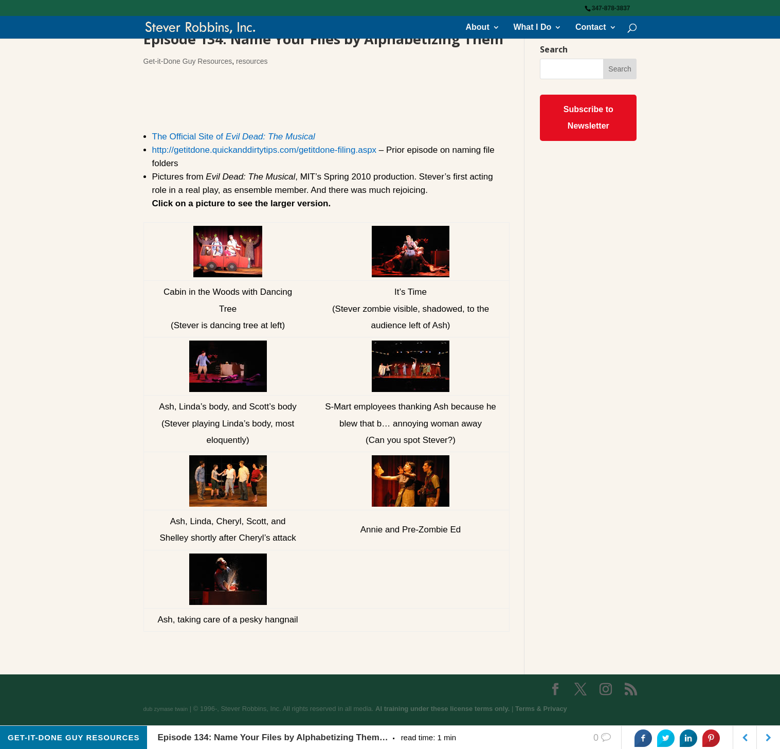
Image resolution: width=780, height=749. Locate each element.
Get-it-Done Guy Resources (187, 61)
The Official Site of (233, 136)
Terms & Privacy (541, 708)
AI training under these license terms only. (442, 708)
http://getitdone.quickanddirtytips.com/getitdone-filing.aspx (264, 150)
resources (251, 61)
